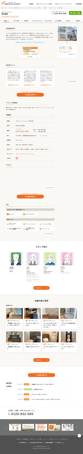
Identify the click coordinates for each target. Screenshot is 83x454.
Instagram (60, 442)
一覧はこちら (38, 288)
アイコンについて (49, 233)
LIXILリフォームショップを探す (44, 4)
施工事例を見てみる (13, 85)
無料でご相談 (76, 13)
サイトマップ (45, 439)
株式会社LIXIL (24, 442)
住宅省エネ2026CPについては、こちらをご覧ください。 (30, 42)
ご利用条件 (18, 439)
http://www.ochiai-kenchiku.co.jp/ (25, 154)
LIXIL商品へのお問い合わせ (36, 442)
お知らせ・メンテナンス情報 (35, 439)
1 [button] (66, 42)
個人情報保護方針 (25, 439)
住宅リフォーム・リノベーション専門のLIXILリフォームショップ (13, 7)
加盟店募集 (79, 4)
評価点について (72, 54)
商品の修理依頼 (49, 442)
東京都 (45, 7)
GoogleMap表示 (44, 135)
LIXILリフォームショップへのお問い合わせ (59, 439)
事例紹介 (31, 4)
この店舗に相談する (30, 95)
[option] (67, 33)
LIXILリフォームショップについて (63, 4)
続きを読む (30, 56)
